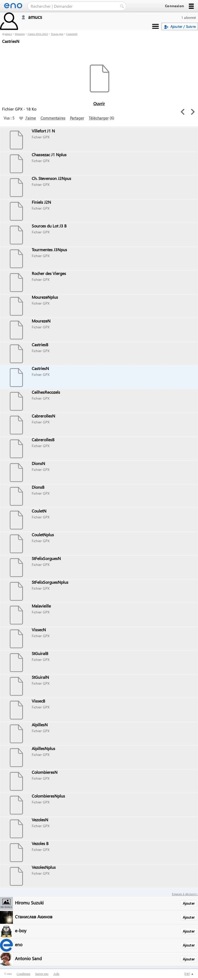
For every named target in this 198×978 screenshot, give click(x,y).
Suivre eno (41, 974)
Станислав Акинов (33, 916)
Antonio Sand (28, 958)
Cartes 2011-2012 (38, 33)
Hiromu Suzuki (29, 902)
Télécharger (99, 118)
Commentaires (52, 118)
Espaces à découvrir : (185, 894)
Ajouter (189, 903)
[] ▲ (189, 974)
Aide (56, 974)
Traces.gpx (57, 33)
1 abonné (188, 17)
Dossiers (20, 33)
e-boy (20, 930)
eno (18, 944)
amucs (8, 33)
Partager (77, 118)
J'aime (27, 118)
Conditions (23, 974)
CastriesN (71, 33)
